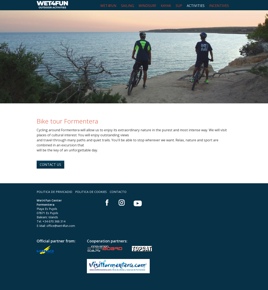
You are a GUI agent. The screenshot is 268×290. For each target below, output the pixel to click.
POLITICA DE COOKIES (91, 192)
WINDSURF (147, 5)
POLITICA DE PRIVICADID (54, 192)
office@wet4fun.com (60, 226)
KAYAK (166, 5)
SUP (179, 5)
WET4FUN (108, 5)
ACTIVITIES (196, 5)
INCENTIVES (219, 5)
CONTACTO (118, 192)
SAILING (127, 5)
